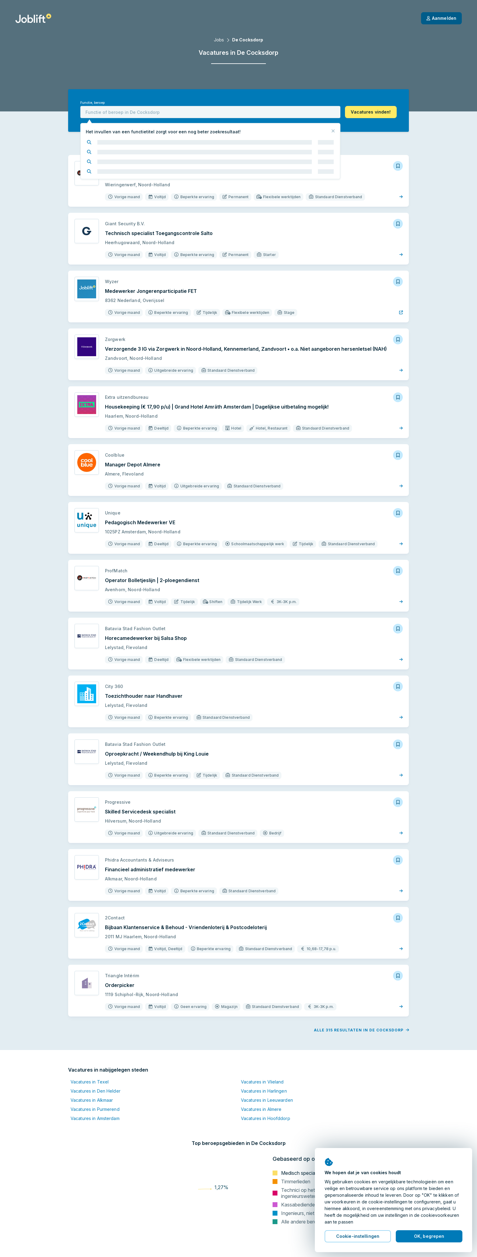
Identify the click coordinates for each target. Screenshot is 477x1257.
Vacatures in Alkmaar (92, 1100)
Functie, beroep (92, 103)
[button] (371, 112)
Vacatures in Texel (90, 1081)
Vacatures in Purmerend (95, 1109)
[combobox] (210, 112)
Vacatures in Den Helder (95, 1091)
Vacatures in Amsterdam (95, 1118)
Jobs (219, 39)
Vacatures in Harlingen (264, 1091)
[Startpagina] (33, 18)
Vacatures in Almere (261, 1109)
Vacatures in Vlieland (262, 1081)
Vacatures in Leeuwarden (267, 1100)
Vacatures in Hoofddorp (265, 1118)
